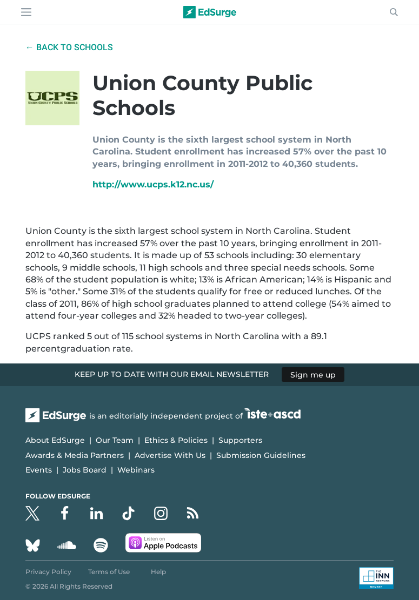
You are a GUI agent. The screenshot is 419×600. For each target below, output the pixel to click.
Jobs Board (85, 470)
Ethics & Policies (176, 440)
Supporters (240, 440)
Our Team (115, 440)
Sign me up (313, 374)
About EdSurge (55, 440)
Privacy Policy (48, 572)
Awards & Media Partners (74, 455)
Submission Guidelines (260, 455)
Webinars (136, 470)
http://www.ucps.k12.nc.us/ (153, 184)
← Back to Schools (69, 47)
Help (158, 572)
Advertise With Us (170, 455)
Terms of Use (109, 572)
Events (38, 470)
